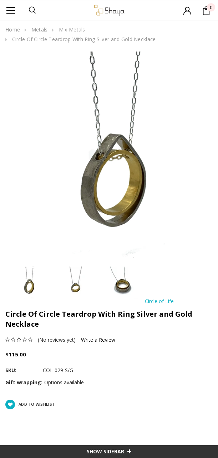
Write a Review (98, 339)
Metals (39, 29)
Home (12, 29)
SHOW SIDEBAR (109, 451)
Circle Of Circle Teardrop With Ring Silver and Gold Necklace (84, 39)
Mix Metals (72, 29)
